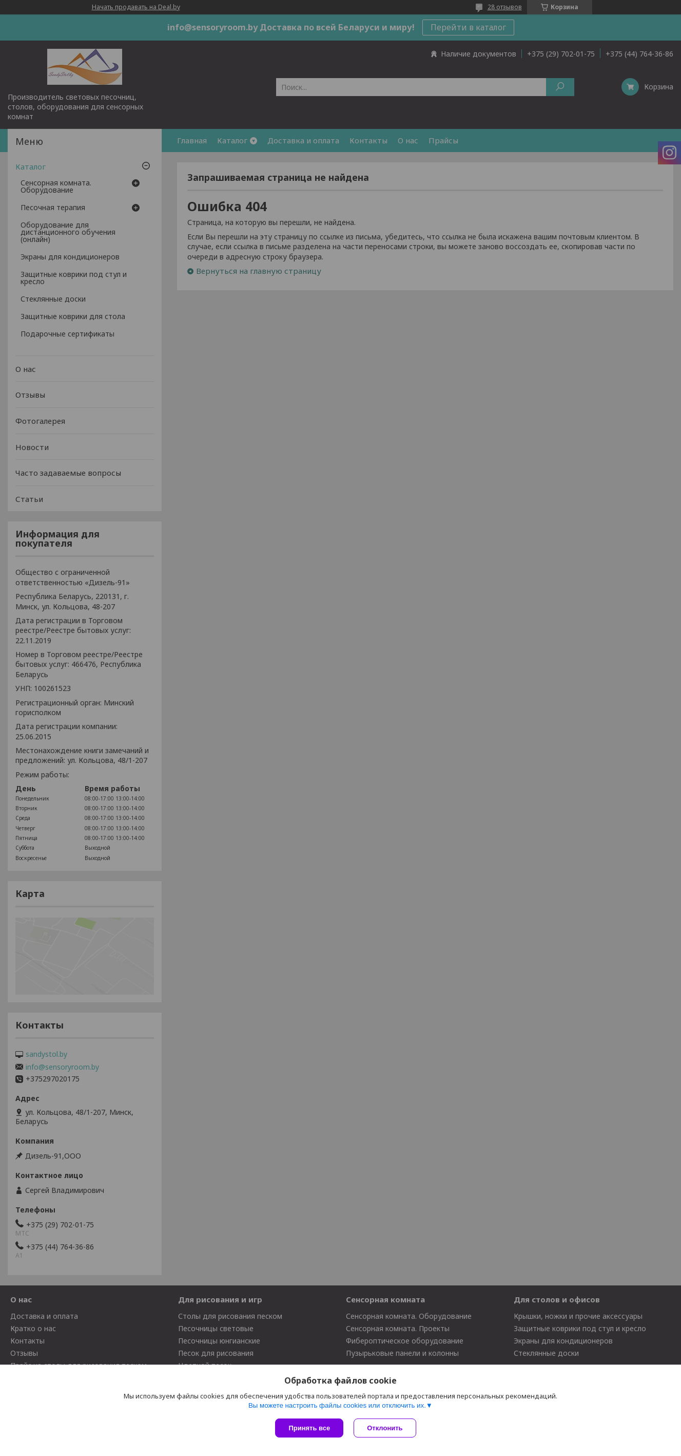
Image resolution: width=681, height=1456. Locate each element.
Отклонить (384, 1428)
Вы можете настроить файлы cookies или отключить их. (337, 1405)
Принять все (309, 1428)
